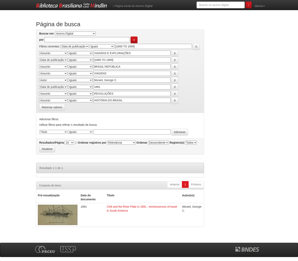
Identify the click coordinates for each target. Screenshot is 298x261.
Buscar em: (46, 33)
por (41, 39)
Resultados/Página (51, 142)
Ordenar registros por (92, 142)
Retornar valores (52, 107)
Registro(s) (177, 142)
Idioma (260, 6)
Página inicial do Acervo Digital (132, 6)
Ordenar (142, 142)
